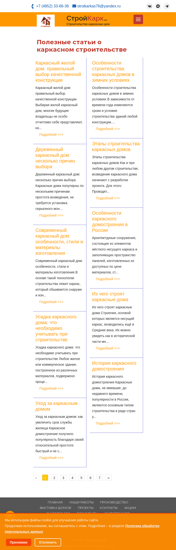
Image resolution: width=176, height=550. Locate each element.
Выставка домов (55, 508)
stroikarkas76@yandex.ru (96, 6)
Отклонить (48, 542)
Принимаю (18, 542)
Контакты (108, 508)
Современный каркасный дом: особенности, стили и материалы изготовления (59, 242)
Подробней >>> (51, 134)
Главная (55, 502)
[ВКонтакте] (149, 6)
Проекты (85, 508)
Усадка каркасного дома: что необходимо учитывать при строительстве (56, 328)
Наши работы (81, 502)
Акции (130, 508)
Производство (114, 502)
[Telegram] (166, 6)
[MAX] (158, 6)
